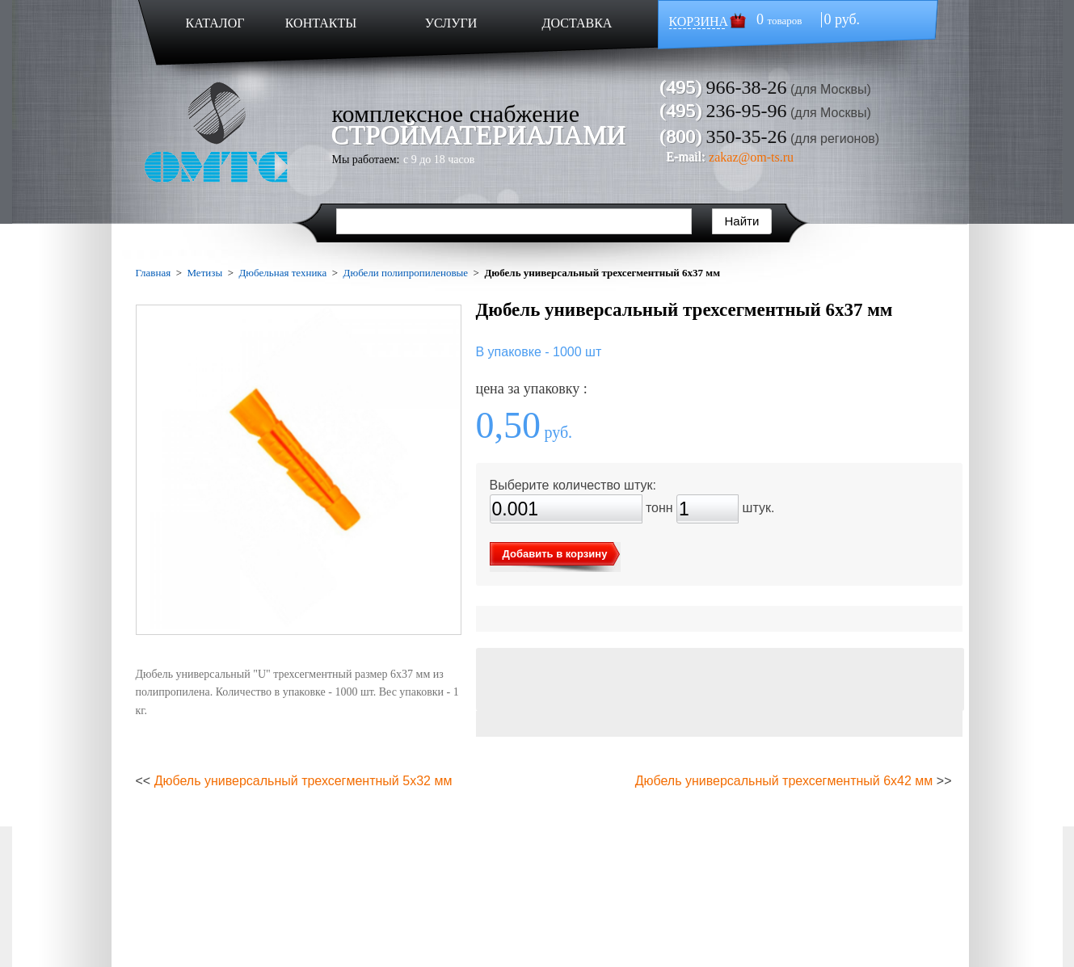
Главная (153, 273)
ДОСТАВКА (577, 23)
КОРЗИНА (699, 21)
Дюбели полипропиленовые (405, 273)
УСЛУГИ (451, 23)
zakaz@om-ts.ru (751, 157)
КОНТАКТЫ (320, 23)
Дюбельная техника (283, 273)
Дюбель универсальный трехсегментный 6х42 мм (784, 781)
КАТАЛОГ (214, 23)
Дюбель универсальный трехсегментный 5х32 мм (303, 781)
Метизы (204, 273)
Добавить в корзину (555, 554)
